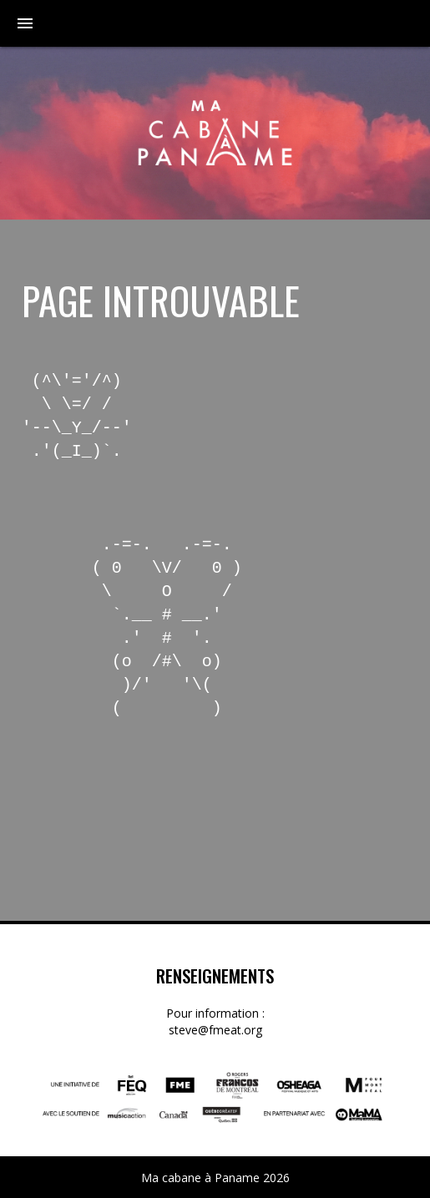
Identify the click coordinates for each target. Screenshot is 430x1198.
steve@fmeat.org (215, 1030)
